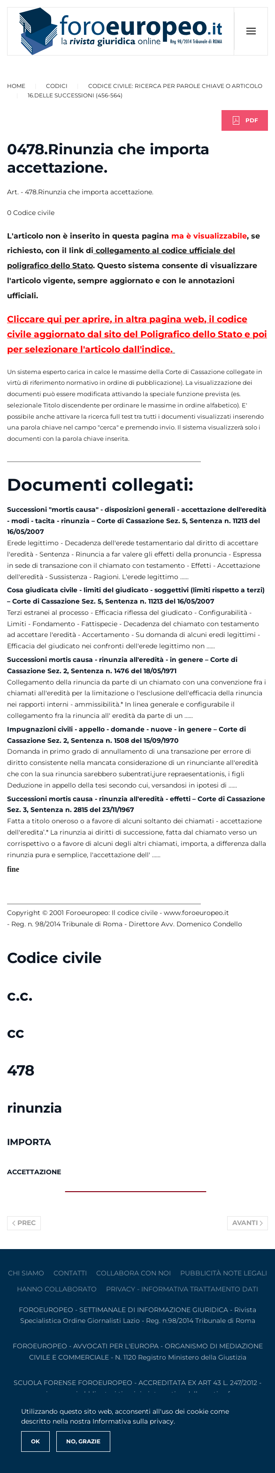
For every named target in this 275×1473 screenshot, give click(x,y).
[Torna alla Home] (121, 31)
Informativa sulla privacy (133, 1421)
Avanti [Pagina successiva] (247, 1222)
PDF (244, 120)
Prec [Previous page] (24, 1222)
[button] (250, 31)
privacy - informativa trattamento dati (182, 1289)
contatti (70, 1273)
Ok (35, 1441)
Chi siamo (26, 1273)
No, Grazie (83, 1441)
